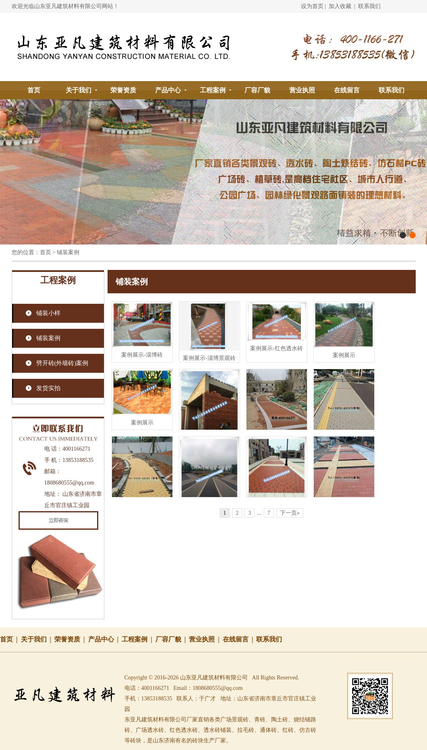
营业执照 (302, 90)
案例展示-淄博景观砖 (209, 358)
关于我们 (78, 90)
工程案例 (213, 90)
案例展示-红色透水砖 (276, 348)
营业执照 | (206, 639)
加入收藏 (340, 6)
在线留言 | (240, 639)
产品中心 (168, 90)
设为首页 (312, 6)
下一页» (290, 513)
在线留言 (347, 90)
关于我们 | (38, 639)
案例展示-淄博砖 (142, 355)
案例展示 (344, 355)
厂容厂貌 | (172, 639)
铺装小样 (48, 313)
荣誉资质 (123, 90)
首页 (33, 90)
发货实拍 (48, 388)
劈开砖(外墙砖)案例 (62, 363)
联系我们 (369, 6)
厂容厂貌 (257, 90)
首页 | (10, 639)
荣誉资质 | (71, 639)
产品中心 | (105, 639)
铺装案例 (48, 338)
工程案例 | (138, 639)
